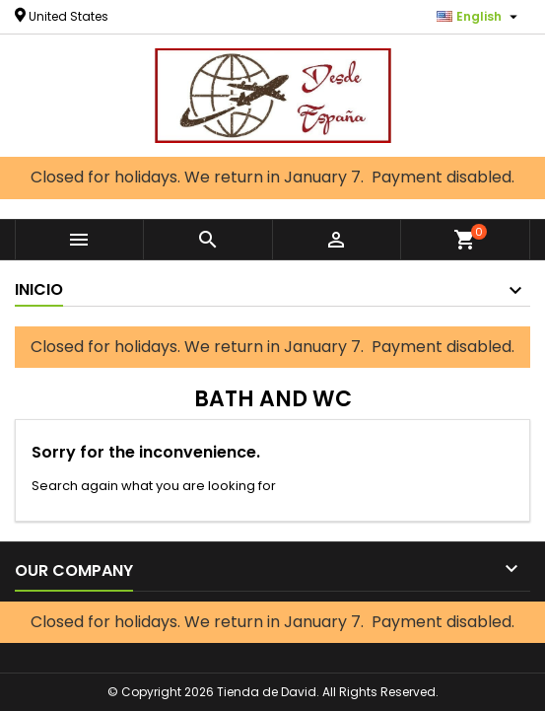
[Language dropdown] (479, 17)
